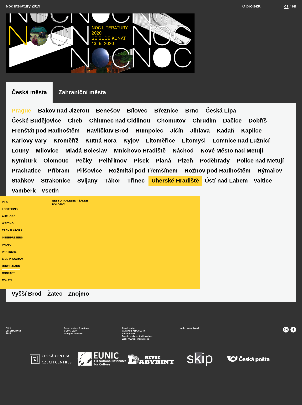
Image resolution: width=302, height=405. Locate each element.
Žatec (107, 315)
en (294, 6)
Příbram (58, 202)
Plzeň (185, 192)
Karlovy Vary (29, 172)
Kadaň (225, 162)
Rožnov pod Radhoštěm (218, 202)
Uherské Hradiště (175, 212)
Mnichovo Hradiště (140, 182)
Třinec (136, 212)
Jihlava (200, 162)
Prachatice (26, 202)
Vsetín (50, 315)
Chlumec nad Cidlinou (119, 152)
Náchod (183, 182)
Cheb (75, 152)
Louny (20, 182)
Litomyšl (194, 172)
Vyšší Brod (80, 315)
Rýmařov (269, 202)
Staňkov (23, 212)
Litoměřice (160, 172)
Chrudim (204, 152)
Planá (163, 192)
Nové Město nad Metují (231, 182)
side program (12, 280)
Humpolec (149, 162)
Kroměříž (65, 172)
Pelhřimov (113, 192)
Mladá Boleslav (86, 182)
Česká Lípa (221, 142)
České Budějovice (36, 152)
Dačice (232, 152)
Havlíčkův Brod (107, 162)
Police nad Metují (260, 192)
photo (7, 266)
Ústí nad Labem (226, 212)
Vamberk (24, 315)
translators (12, 252)
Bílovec (137, 142)
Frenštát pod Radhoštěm (46, 162)
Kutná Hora (101, 172)
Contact (8, 295)
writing (8, 245)
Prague (21, 142)
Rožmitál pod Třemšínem (143, 202)
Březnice (166, 142)
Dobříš (257, 152)
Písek (141, 192)
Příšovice (89, 202)
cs (286, 6)
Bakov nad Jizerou (63, 142)
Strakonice (55, 212)
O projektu (252, 6)
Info (5, 224)
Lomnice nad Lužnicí (241, 172)
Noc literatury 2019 (23, 6)
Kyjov (131, 172)
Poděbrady (215, 192)
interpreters (12, 259)
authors (8, 238)
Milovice (47, 182)
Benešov (108, 142)
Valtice (263, 212)
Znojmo (131, 315)
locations (10, 231)
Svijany (87, 212)
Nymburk (24, 192)
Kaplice (251, 162)
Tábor (112, 212)
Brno (192, 142)
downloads (11, 288)
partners (9, 273)
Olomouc (56, 192)
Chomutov (171, 152)
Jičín (176, 162)
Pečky (83, 192)
